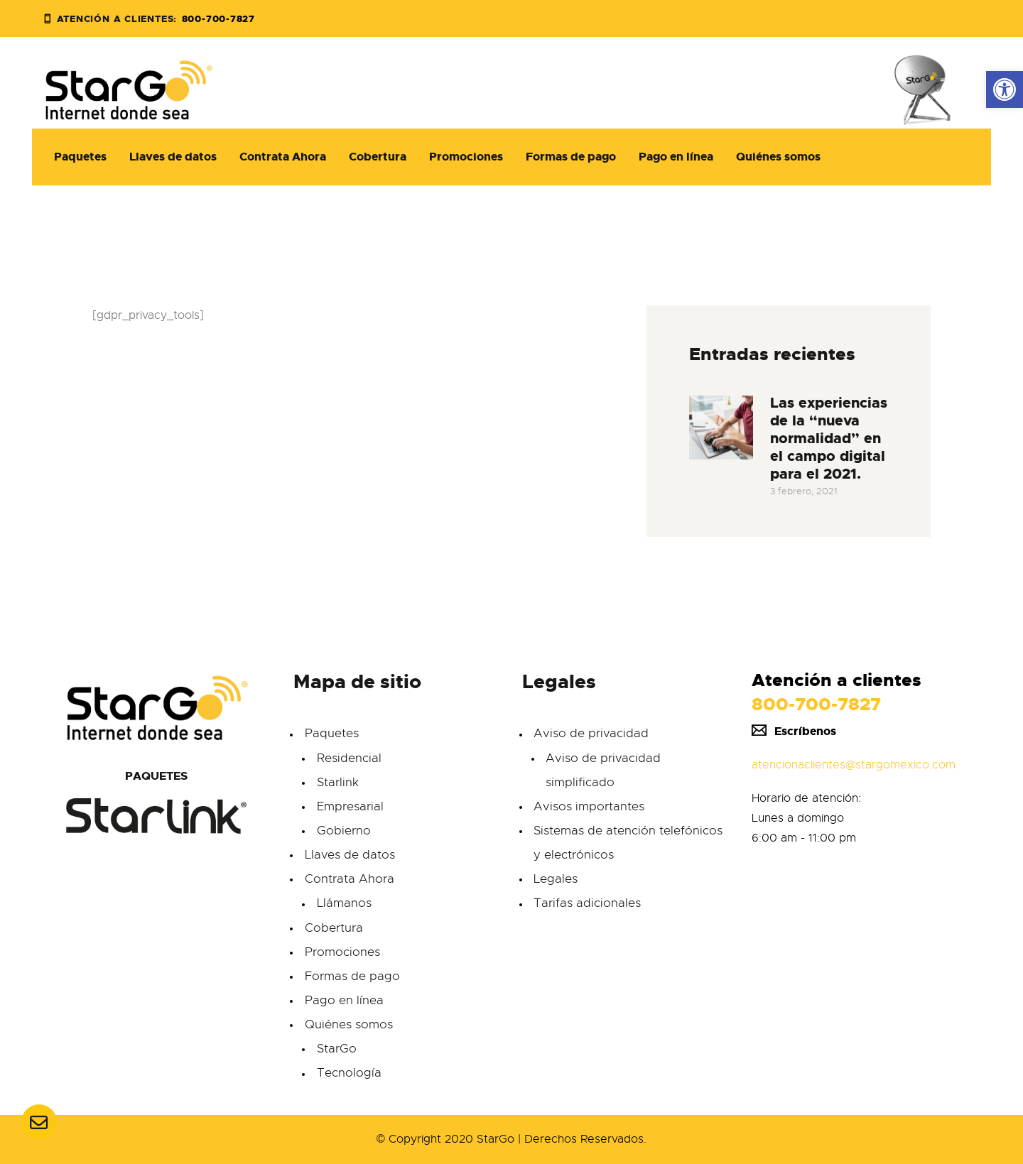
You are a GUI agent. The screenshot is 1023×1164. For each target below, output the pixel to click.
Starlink (338, 782)
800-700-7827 (816, 704)
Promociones (342, 952)
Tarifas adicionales (587, 903)
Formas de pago (352, 976)
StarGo (337, 1048)
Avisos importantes (589, 806)
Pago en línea (344, 1000)
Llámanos (344, 903)
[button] (1004, 89)
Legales (556, 878)
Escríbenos (794, 731)
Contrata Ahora (349, 878)
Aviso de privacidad (591, 733)
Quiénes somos (349, 1024)
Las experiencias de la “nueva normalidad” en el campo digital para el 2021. (828, 438)
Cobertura (334, 927)
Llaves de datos (350, 854)
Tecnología (349, 1072)
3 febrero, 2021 (804, 491)
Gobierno (344, 830)
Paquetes (332, 733)
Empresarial (350, 806)
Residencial (349, 758)
